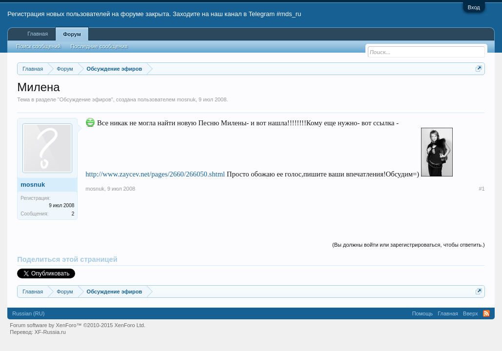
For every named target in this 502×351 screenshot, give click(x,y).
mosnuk (186, 99)
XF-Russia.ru (50, 332)
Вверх (470, 313)
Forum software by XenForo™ (77, 325)
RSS (486, 313)
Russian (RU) (28, 313)
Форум (72, 34)
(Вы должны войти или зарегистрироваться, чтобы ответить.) (408, 245)
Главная (37, 34)
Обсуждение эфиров (85, 99)
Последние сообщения (98, 46)
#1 (481, 189)
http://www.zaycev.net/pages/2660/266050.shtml (155, 174)
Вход (474, 7)
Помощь (422, 313)
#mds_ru (289, 14)
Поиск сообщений (38, 46)
